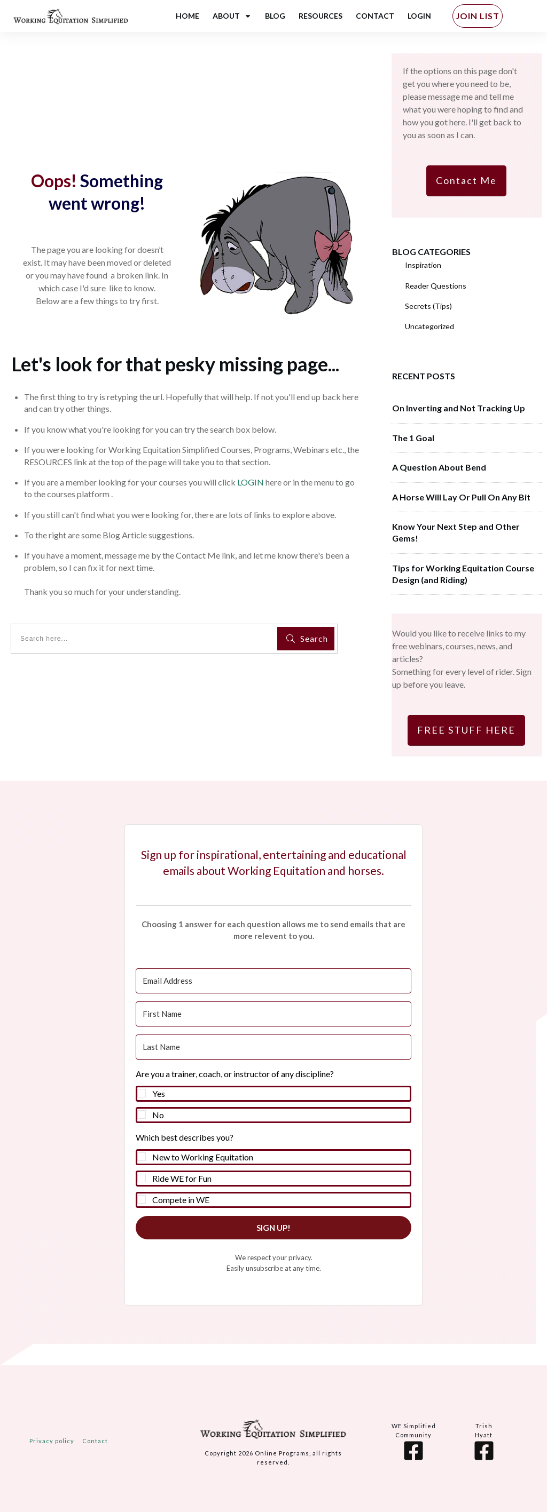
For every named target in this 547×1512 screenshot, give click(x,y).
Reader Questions (435, 285)
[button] (273, 1095)
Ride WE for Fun (182, 1178)
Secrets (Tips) (428, 306)
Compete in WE (180, 1200)
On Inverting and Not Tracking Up (458, 408)
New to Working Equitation (202, 1157)
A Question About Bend (439, 467)
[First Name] (273, 1013)
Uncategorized (429, 326)
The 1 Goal (413, 438)
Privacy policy (51, 1440)
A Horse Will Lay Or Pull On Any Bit (461, 497)
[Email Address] (273, 980)
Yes (158, 1093)
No (158, 1115)
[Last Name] (273, 1047)
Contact (95, 1440)
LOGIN (250, 482)
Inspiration (423, 264)
